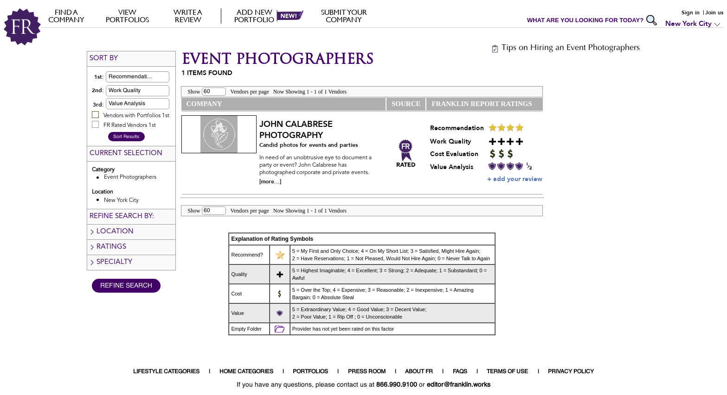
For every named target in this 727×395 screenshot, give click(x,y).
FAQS (460, 372)
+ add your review (514, 179)
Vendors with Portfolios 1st (136, 116)
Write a (188, 16)
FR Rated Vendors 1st (129, 125)
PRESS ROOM (367, 372)
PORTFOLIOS (310, 372)
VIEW (127, 16)
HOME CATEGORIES (246, 372)
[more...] (270, 181)
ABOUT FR (419, 372)
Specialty (110, 262)
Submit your (344, 16)
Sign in (691, 12)
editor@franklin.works (458, 385)
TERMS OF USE (507, 372)
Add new (254, 16)
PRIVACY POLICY (571, 372)
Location (111, 231)
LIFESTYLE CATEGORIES (166, 372)
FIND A (66, 16)
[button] (152, 76)
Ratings (107, 247)
